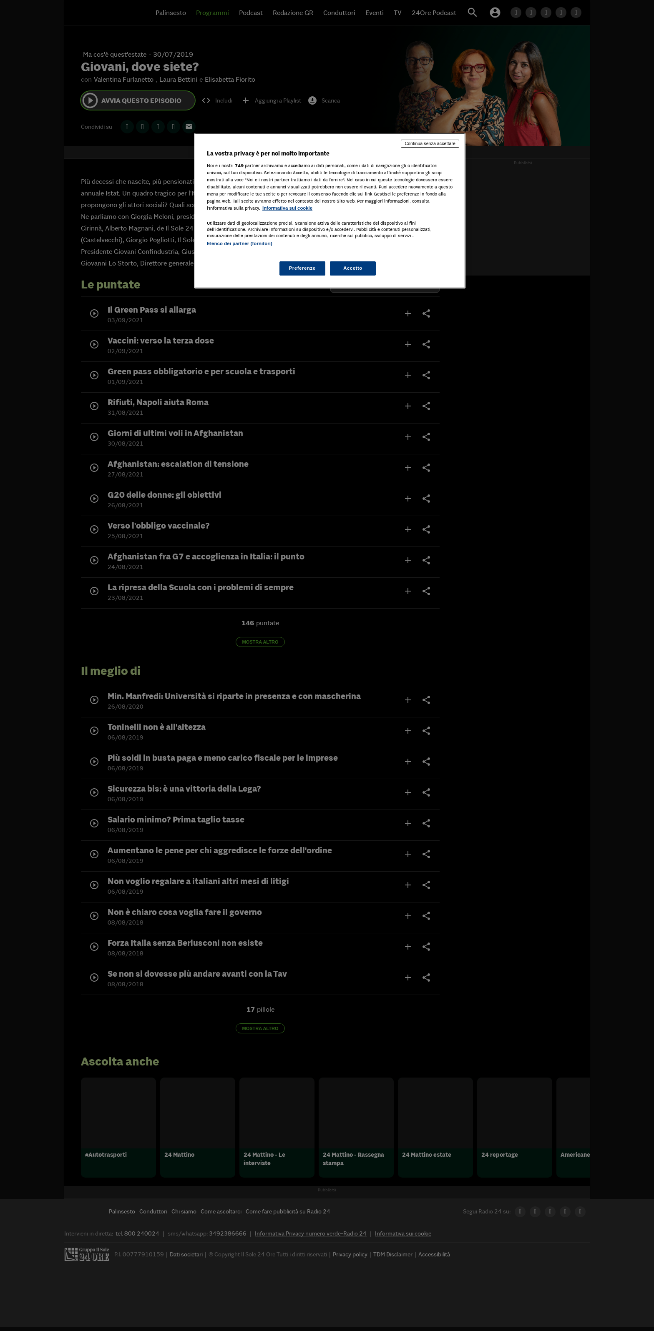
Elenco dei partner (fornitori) (239, 243)
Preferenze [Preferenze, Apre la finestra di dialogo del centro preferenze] (302, 268)
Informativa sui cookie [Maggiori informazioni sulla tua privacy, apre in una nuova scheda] (287, 208)
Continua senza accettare (430, 143)
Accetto (352, 268)
